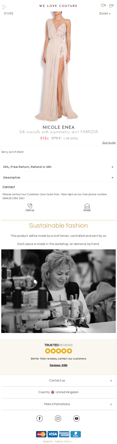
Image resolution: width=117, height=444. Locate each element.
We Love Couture (58, 6)
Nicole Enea (59, 128)
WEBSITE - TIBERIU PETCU (57, 442)
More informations (57, 404)
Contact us (57, 380)
